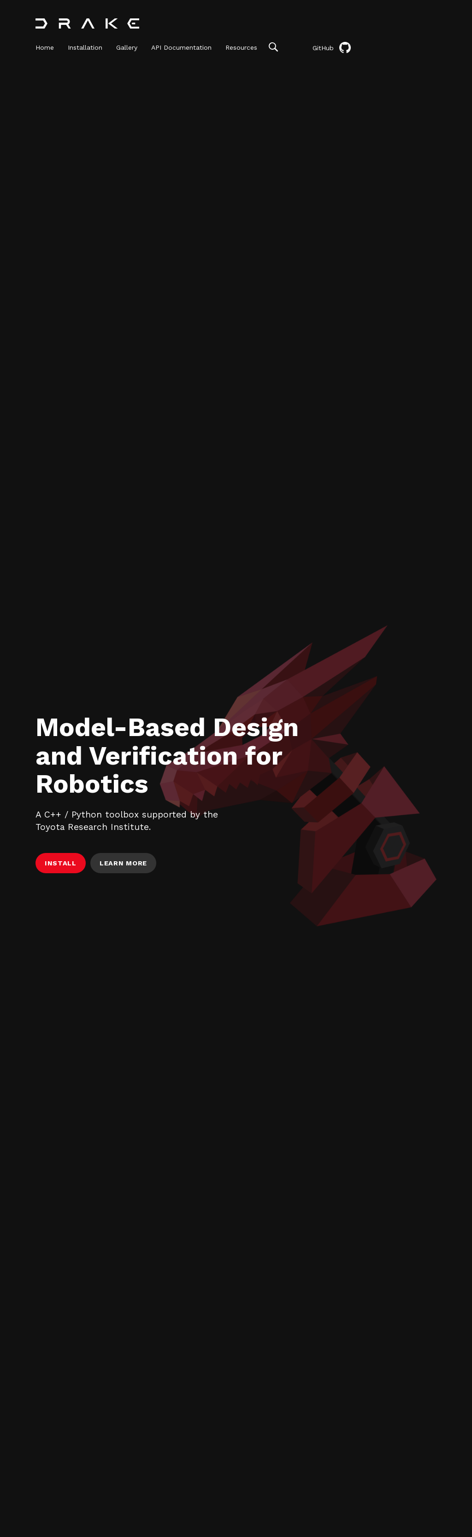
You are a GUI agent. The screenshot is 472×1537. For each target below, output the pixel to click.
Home (44, 47)
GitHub (332, 47)
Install (61, 863)
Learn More (123, 863)
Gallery (126, 47)
